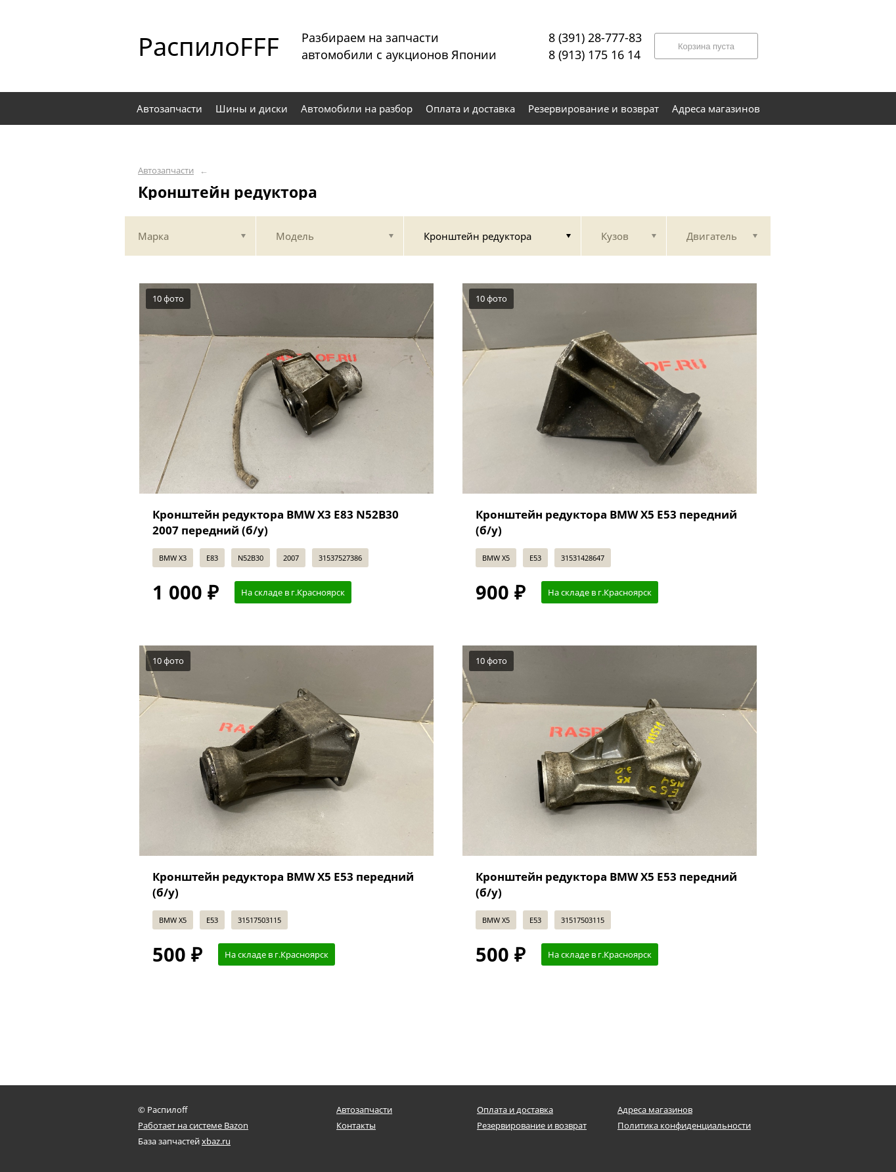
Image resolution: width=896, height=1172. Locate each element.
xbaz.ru (216, 1141)
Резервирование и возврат (532, 1125)
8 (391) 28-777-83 (595, 37)
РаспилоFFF (197, 46)
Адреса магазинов (654, 1109)
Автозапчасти (166, 170)
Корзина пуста (706, 46)
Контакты (356, 1125)
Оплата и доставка (515, 1109)
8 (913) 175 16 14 (594, 54)
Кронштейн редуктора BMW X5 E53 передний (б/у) (606, 522)
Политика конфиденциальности (684, 1125)
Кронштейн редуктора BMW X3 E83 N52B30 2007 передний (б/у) (275, 522)
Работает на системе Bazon (193, 1125)
